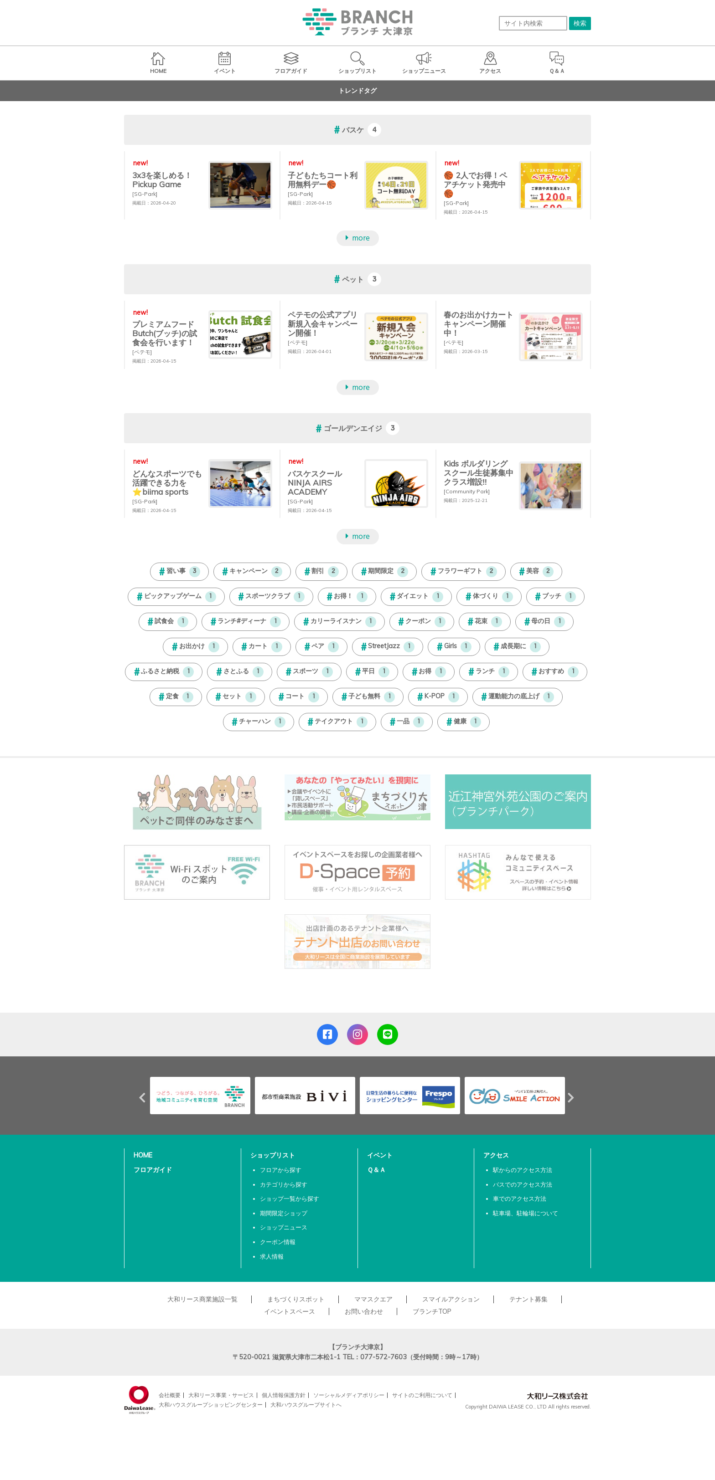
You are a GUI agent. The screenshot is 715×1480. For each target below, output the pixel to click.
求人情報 (272, 1256)
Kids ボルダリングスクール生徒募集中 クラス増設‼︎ (478, 473)
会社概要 (170, 1395)
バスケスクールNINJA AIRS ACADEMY (315, 483)
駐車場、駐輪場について (525, 1213)
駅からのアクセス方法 (522, 1169)
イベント (380, 1155)
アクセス (496, 1155)
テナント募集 (528, 1299)
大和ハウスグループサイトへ (306, 1404)
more (361, 238)
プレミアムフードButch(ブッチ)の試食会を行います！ (164, 333)
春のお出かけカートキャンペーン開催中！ (478, 324)
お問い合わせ (364, 1311)
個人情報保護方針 (284, 1395)
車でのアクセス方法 (519, 1198)
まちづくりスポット (296, 1299)
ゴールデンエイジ (353, 428)
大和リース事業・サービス (221, 1395)
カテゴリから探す (283, 1184)
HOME (143, 1155)
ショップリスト (272, 1155)
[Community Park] (467, 491)
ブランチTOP (432, 1311)
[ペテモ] (142, 351)
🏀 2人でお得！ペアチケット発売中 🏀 (475, 184)
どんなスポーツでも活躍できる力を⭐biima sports (167, 483)
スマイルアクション (451, 1299)
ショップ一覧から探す (289, 1198)
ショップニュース (283, 1227)
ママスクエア (373, 1299)
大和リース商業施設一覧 (202, 1299)
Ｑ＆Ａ (376, 1170)
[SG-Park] (144, 193)
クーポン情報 (277, 1241)
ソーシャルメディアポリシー (348, 1395)
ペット (353, 279)
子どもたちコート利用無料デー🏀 (323, 179)
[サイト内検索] (533, 23)
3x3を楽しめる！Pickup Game (162, 179)
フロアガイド (153, 1170)
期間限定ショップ (283, 1213)
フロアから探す (280, 1169)
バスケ (353, 129)
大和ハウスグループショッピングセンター (211, 1404)
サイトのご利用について (422, 1395)
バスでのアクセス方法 (522, 1184)
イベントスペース (289, 1311)
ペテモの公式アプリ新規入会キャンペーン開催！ (323, 324)
